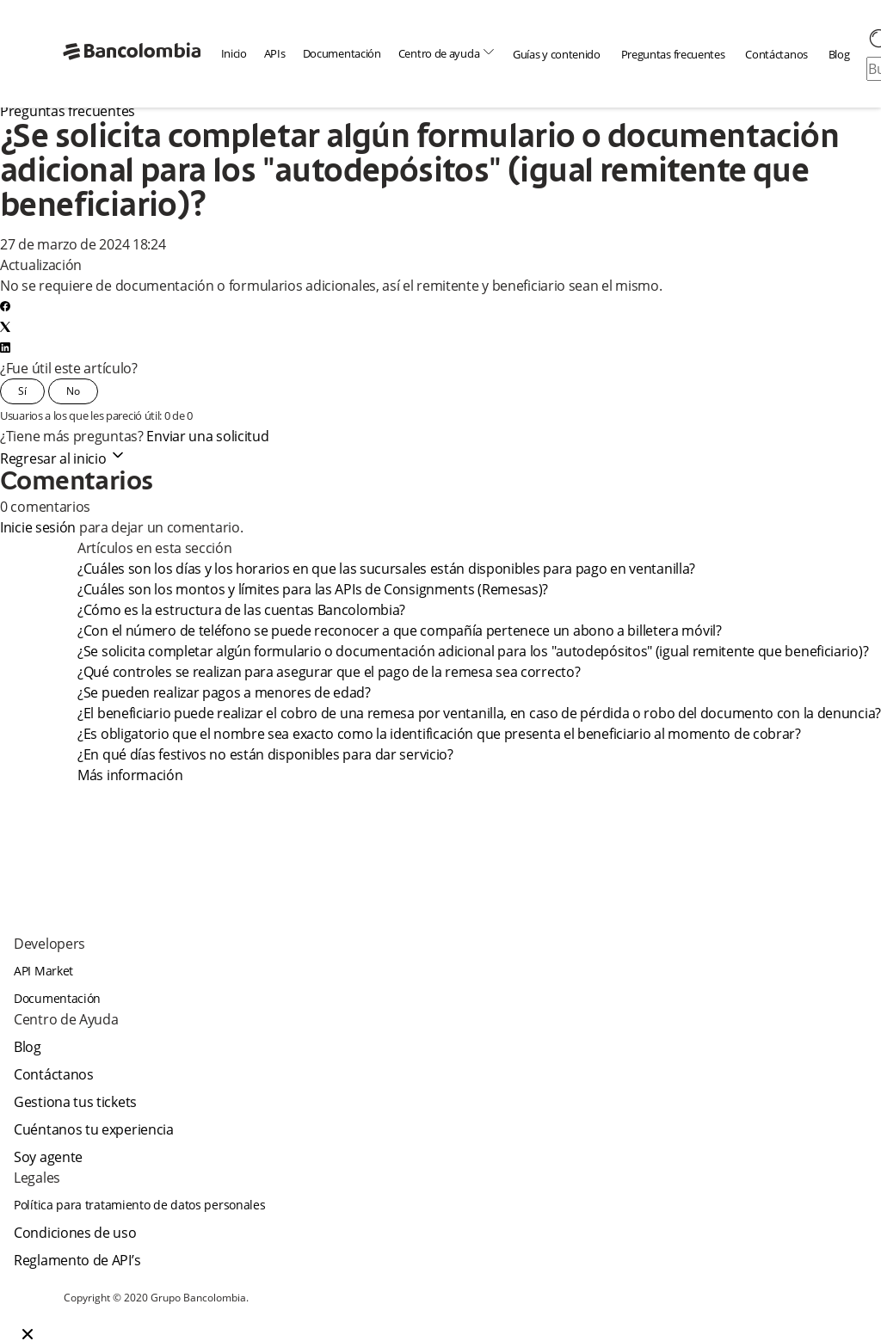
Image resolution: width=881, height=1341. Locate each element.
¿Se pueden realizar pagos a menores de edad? (225, 692)
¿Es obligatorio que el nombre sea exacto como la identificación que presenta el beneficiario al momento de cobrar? (439, 733)
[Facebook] (5, 306)
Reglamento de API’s (77, 1260)
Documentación (342, 53)
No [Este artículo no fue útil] (73, 391)
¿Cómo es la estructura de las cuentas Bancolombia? (243, 609)
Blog (839, 54)
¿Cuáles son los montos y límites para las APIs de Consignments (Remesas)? (312, 589)
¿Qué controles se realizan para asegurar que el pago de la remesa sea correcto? (330, 671)
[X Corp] (5, 326)
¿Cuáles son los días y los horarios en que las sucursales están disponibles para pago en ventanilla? (388, 568)
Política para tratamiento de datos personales (140, 1204)
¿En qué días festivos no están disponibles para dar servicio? (268, 754)
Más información (130, 775)
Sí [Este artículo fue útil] (22, 391)
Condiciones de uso (75, 1232)
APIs (275, 53)
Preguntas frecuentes (673, 54)
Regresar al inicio (63, 458)
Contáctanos (776, 54)
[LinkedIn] (5, 347)
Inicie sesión (38, 527)
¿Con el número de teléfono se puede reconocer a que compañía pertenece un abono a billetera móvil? (399, 630)
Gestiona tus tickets (75, 1101)
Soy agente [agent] (48, 1156)
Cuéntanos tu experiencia (94, 1129)
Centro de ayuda (447, 53)
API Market (43, 971)
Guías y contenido (557, 54)
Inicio (234, 53)
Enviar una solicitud (207, 436)
